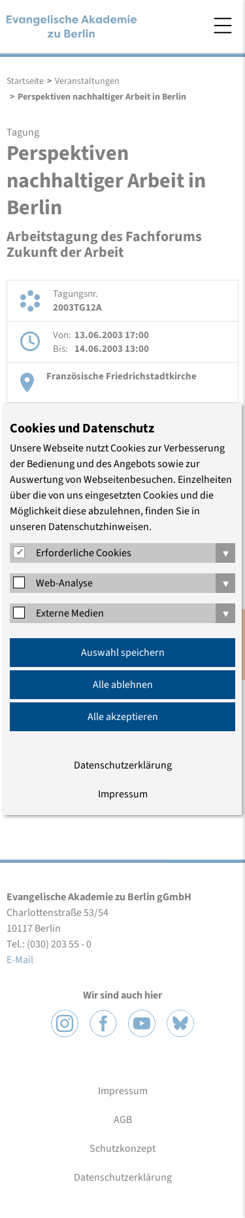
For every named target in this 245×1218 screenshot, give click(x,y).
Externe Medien (70, 613)
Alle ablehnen (123, 684)
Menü (223, 25)
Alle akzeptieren (123, 717)
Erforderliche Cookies (83, 553)
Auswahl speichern (123, 652)
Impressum (123, 794)
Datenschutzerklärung (123, 765)
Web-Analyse (64, 583)
